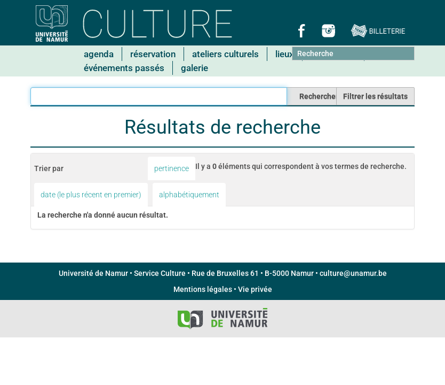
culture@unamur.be (353, 273)
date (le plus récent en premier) (91, 194)
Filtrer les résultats (375, 96)
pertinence (171, 168)
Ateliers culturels (225, 54)
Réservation (153, 54)
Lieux (284, 54)
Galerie (194, 68)
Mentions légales (202, 289)
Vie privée (255, 289)
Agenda (99, 54)
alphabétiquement (189, 194)
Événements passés (124, 68)
